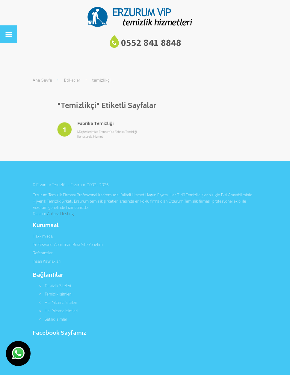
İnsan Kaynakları (47, 261)
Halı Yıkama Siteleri (61, 302)
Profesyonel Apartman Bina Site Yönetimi (68, 244)
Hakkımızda (43, 236)
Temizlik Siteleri (58, 285)
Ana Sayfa (42, 80)
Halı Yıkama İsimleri (61, 310)
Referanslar (42, 253)
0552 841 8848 (151, 44)
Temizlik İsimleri (58, 294)
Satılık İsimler (56, 319)
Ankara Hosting (60, 213)
